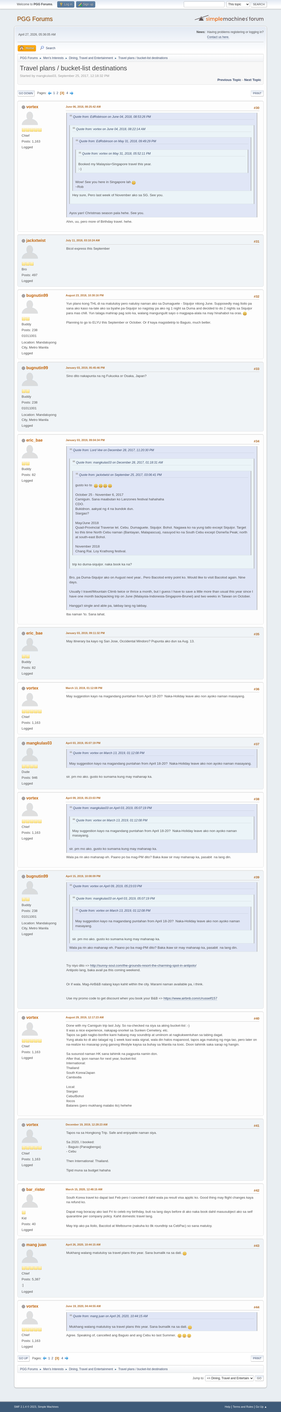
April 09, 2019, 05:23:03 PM (83, 797)
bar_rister (35, 1189)
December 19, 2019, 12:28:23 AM (87, 1124)
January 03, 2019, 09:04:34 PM (85, 440)
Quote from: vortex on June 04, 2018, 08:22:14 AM (110, 129)
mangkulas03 (39, 743)
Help (227, 1406)
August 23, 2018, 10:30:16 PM (85, 295)
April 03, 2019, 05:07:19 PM (83, 742)
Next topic (252, 80)
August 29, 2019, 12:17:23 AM (85, 1017)
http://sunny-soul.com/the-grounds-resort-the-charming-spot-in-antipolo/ (143, 965)
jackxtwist (35, 240)
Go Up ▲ (261, 1406)
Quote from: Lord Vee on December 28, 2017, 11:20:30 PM (113, 450)
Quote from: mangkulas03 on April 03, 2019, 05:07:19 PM (112, 808)
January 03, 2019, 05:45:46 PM (85, 367)
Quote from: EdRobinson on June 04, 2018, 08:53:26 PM (112, 117)
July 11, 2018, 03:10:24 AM (83, 240)
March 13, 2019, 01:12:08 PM (84, 687)
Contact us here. (218, 37)
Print (257, 93)
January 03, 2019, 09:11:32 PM (85, 633)
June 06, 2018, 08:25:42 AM (83, 106)
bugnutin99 (37, 295)
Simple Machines (48, 1406)
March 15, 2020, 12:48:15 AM (84, 1189)
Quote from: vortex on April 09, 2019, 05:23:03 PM (107, 886)
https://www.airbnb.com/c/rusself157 (190, 998)
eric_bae (34, 440)
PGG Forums (35, 18)
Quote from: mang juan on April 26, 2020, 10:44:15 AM (110, 1316)
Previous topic (229, 80)
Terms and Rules (243, 1406)
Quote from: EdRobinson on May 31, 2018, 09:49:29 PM (117, 141)
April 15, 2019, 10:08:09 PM (83, 876)
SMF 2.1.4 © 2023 (25, 1406)
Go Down (26, 93)
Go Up (23, 1358)
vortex (32, 107)
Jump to (198, 1378)
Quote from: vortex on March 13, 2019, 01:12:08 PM (108, 753)
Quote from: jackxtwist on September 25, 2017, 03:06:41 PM (120, 475)
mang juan (36, 1245)
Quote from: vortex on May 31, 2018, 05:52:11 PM (116, 153)
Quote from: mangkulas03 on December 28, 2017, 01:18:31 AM (119, 462)
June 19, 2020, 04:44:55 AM (83, 1306)
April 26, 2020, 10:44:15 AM (83, 1244)
